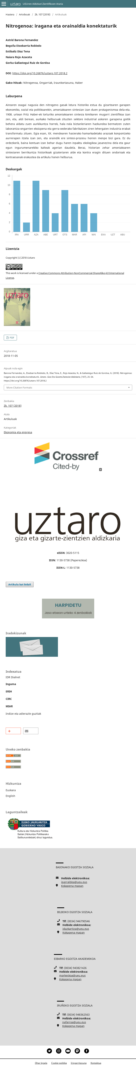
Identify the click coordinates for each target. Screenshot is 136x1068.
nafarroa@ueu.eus (74, 1022)
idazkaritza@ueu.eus (75, 929)
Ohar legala (41, 1063)
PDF (11, 337)
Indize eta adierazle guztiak (23, 713)
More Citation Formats (19, 387)
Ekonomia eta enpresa (18, 432)
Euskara (11, 790)
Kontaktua (96, 1063)
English (10, 796)
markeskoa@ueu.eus (72, 975)
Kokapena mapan (72, 886)
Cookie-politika (59, 1063)
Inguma (11, 684)
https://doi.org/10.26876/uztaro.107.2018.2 (39, 73)
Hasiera (10, 14)
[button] (13, 731)
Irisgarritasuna (79, 1063)
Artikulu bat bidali (19, 584)
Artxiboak (24, 14)
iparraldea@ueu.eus (74, 882)
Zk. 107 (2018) (42, 14)
